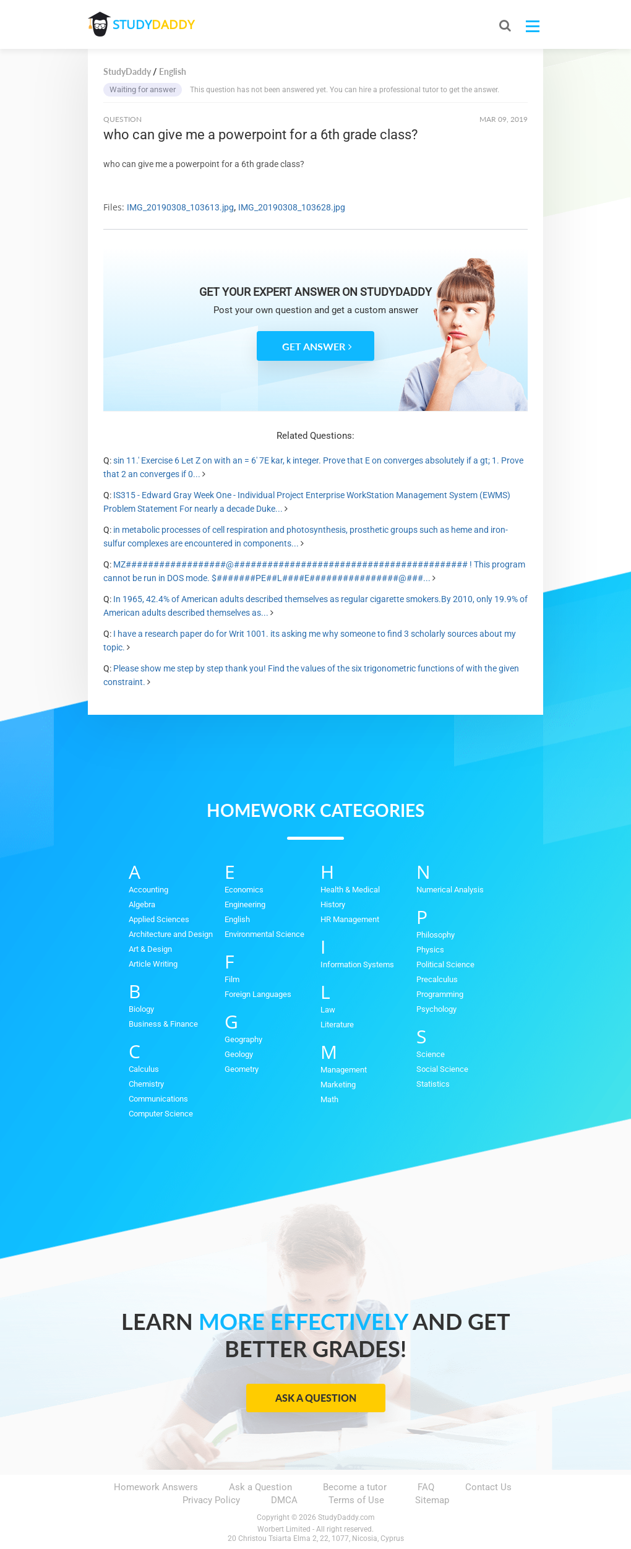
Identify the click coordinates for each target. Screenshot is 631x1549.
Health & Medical (350, 889)
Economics (244, 889)
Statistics (433, 1084)
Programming (439, 994)
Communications (158, 1098)
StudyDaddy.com (346, 1517)
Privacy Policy (211, 1500)
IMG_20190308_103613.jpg (180, 207)
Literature (337, 1024)
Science (430, 1054)
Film (232, 979)
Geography (243, 1039)
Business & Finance (163, 1024)
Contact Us (488, 1487)
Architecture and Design (171, 934)
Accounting (148, 889)
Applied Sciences (159, 919)
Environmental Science (264, 934)
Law (327, 1009)
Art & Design (150, 949)
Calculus (144, 1069)
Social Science (442, 1069)
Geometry (242, 1069)
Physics (430, 949)
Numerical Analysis (450, 889)
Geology (239, 1054)
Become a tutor (355, 1487)
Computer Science (161, 1113)
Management (343, 1069)
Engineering (245, 904)
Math (329, 1099)
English (237, 919)
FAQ (426, 1487)
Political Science (445, 964)
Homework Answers (156, 1487)
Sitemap (432, 1500)
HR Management (349, 919)
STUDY (153, 24)
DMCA (284, 1500)
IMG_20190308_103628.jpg (291, 207)
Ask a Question (315, 1398)
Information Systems (357, 964)
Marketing (338, 1084)
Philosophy (435, 934)
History (332, 904)
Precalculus (437, 979)
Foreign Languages (258, 994)
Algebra (142, 904)
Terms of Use (356, 1500)
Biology (141, 1009)
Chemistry (146, 1084)
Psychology (436, 1009)
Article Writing (153, 964)
